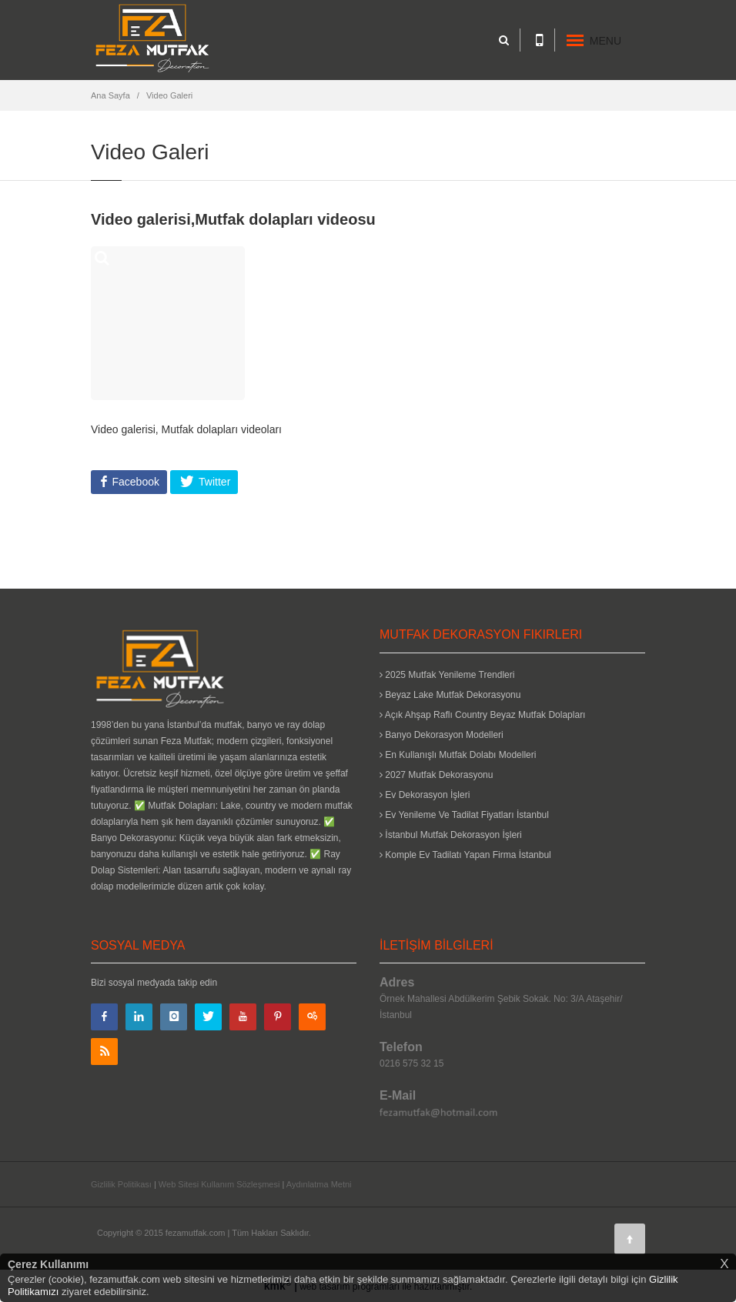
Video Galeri (169, 95)
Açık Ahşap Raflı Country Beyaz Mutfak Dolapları (482, 714)
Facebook (134, 482)
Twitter (213, 482)
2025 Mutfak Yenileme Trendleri (447, 674)
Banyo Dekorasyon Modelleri (441, 734)
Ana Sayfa (110, 95)
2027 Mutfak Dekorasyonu (436, 775)
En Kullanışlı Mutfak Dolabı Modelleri (458, 754)
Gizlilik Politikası (121, 1184)
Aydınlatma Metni (319, 1184)
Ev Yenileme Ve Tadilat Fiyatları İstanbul (464, 815)
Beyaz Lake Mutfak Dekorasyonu (450, 694)
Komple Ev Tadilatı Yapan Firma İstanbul (465, 855)
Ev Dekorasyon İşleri (425, 795)
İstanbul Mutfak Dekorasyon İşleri (451, 835)
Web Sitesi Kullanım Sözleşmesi (219, 1184)
